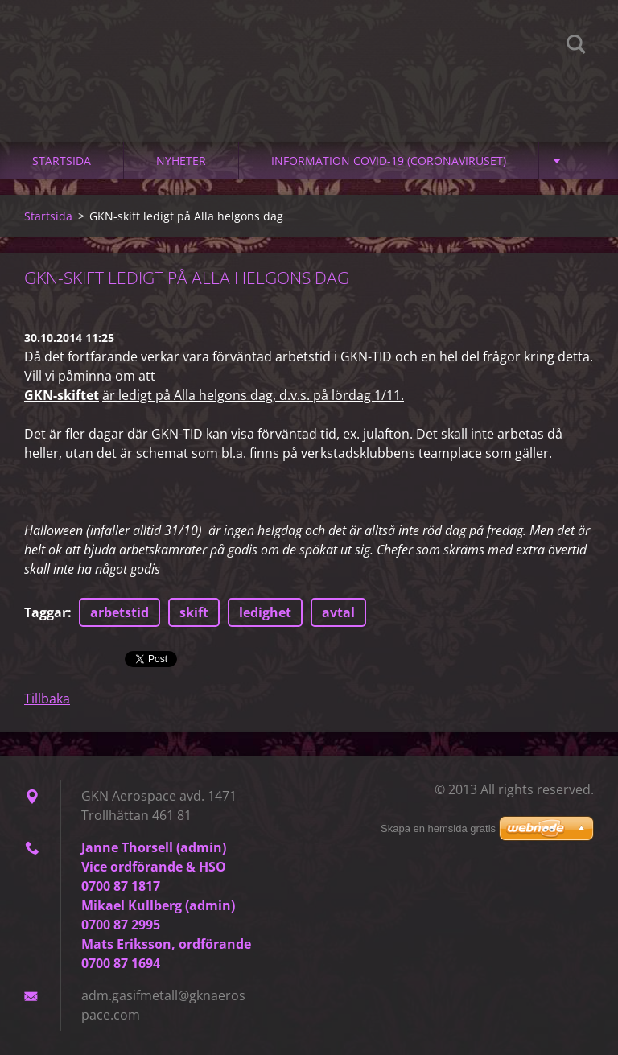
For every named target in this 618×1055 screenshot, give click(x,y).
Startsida (61, 160)
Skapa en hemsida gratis (438, 828)
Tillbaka (47, 698)
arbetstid (119, 612)
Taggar (46, 612)
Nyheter (181, 160)
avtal (338, 612)
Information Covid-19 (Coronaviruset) (388, 160)
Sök (576, 46)
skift (193, 612)
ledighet (265, 612)
